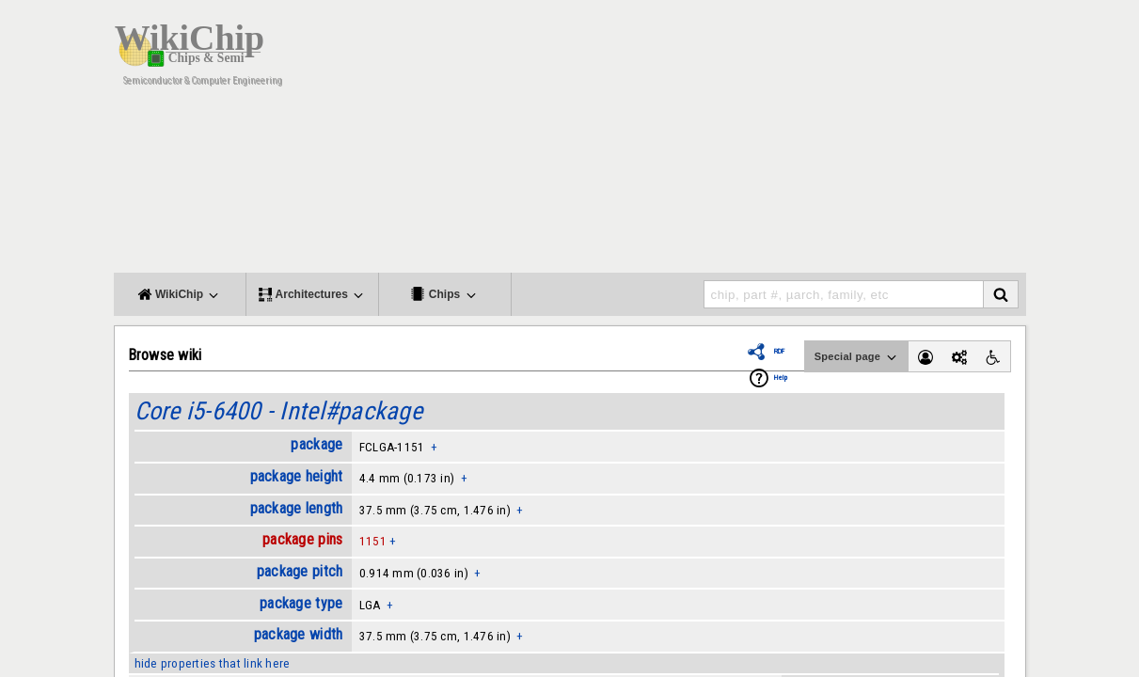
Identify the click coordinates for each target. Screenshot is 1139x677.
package (316, 444)
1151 (373, 541)
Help (780, 377)
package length (296, 508)
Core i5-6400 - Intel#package (278, 411)
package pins (302, 539)
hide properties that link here (212, 663)
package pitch (299, 571)
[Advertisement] (720, 141)
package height (296, 476)
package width (298, 634)
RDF (779, 351)
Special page (857, 357)
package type (301, 603)
